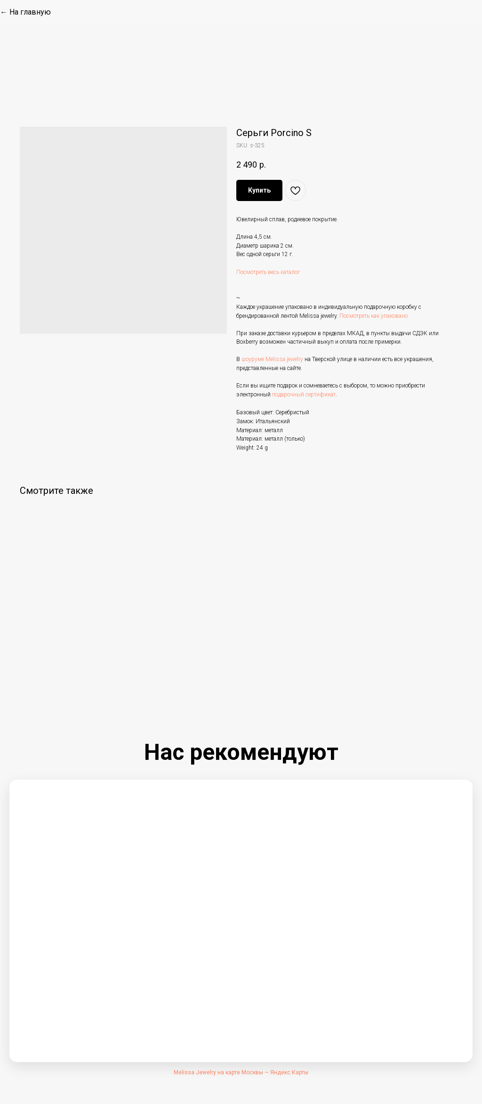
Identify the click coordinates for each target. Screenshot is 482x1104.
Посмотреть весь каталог (268, 272)
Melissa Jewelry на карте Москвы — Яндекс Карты (241, 1072)
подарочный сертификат (304, 394)
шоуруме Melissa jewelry (272, 359)
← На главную (25, 12)
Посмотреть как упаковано (373, 316)
